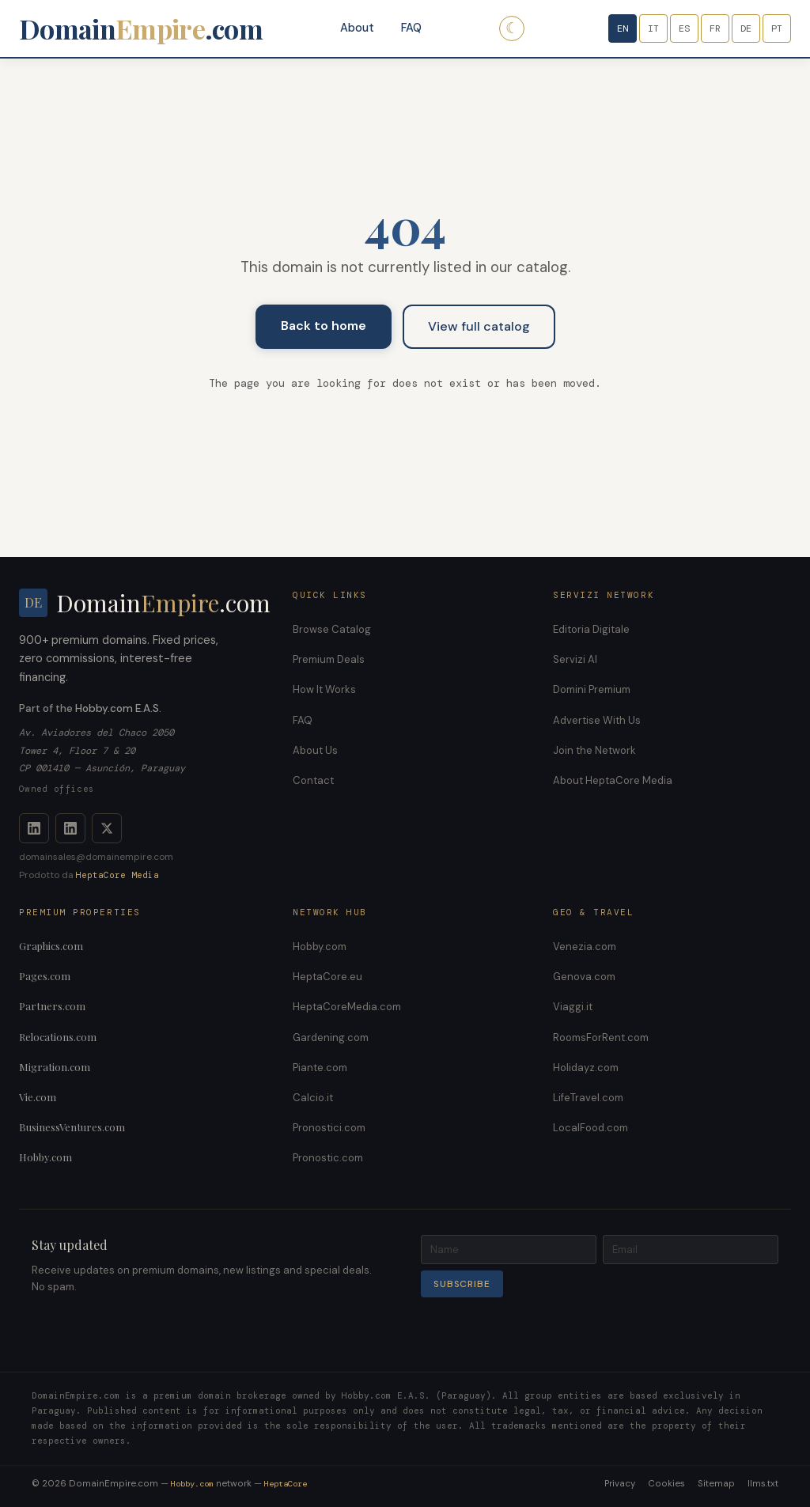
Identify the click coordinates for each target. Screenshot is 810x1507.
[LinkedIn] (34, 828)
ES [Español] (684, 28)
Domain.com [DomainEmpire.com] (141, 28)
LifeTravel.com (588, 1097)
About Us (315, 750)
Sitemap (716, 1484)
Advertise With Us (597, 720)
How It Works (324, 689)
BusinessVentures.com (72, 1127)
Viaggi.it (572, 1006)
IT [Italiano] (653, 28)
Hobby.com (45, 1157)
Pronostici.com (329, 1127)
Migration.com (54, 1066)
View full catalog (479, 326)
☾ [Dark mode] (512, 28)
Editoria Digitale (591, 629)
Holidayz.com (586, 1067)
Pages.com (44, 976)
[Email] (690, 1249)
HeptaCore (285, 1484)
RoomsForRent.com (601, 1037)
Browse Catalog (332, 629)
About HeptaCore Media (612, 780)
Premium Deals (329, 659)
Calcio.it (313, 1097)
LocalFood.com (590, 1127)
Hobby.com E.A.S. (118, 708)
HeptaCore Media (117, 874)
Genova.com (584, 976)
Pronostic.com (328, 1157)
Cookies (666, 1484)
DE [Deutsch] (745, 28)
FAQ (411, 28)
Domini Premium (591, 689)
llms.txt (763, 1484)
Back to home (323, 325)
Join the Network (594, 750)
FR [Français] (715, 28)
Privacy (619, 1484)
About (357, 28)
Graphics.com (51, 945)
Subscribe (461, 1284)
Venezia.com (584, 946)
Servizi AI (575, 659)
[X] (107, 828)
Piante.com (320, 1067)
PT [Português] (776, 28)
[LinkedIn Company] (70, 828)
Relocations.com (58, 1036)
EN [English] (622, 28)
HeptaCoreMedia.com (347, 1006)
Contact (313, 780)
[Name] (508, 1249)
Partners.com (52, 1006)
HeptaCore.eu (327, 976)
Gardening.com (331, 1037)
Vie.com (37, 1097)
